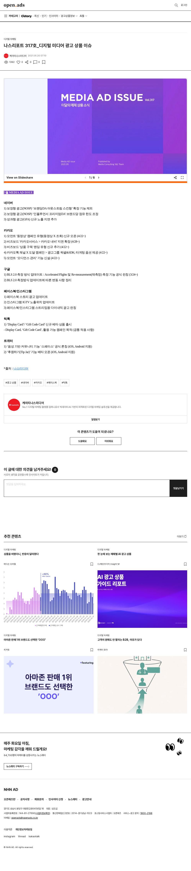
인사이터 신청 (56, 799)
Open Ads (14, 5)
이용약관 (8, 829)
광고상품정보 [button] (68, 15)
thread (22, 836)
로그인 (184, 5)
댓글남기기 (178, 488)
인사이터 (53, 15)
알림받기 (95, 419)
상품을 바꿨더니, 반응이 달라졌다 (21, 554)
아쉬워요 (109, 441)
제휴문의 (39, 799)
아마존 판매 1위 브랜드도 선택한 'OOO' (25, 639)
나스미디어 (20, 368)
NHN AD (11, 789)
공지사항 (25, 799)
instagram (9, 836)
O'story (26, 16)
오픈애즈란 (9, 799)
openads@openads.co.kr (24, 818)
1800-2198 (146, 813)
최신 (36, 15)
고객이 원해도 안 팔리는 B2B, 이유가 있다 (120, 639)
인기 (44, 15)
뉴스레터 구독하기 (17, 766)
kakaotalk (34, 836)
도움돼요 (82, 441)
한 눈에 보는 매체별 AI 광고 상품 (114, 554)
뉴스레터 (72, 799)
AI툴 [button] (82, 15)
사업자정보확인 (42, 813)
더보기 (182, 536)
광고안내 (86, 799)
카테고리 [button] (11, 16)
